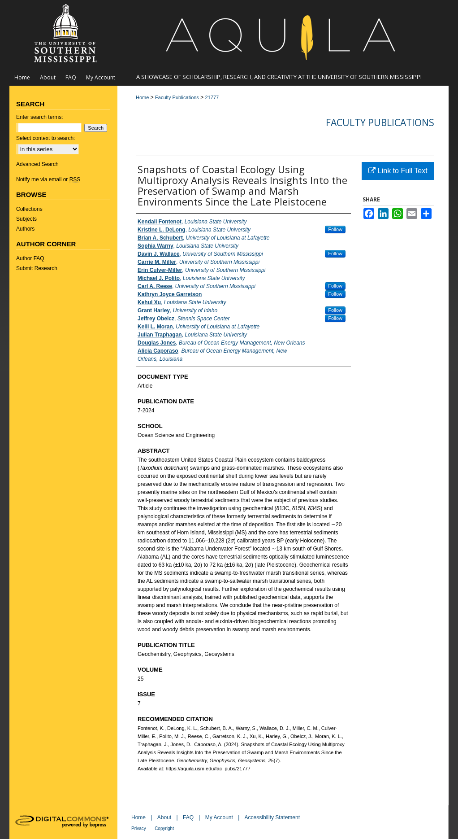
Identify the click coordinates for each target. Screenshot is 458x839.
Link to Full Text (397, 171)
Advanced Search (37, 164)
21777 (212, 97)
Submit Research (36, 268)
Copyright (164, 828)
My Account (219, 817)
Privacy (138, 828)
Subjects (26, 219)
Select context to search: (45, 138)
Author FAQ (30, 258)
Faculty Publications (177, 97)
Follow (335, 229)
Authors (25, 229)
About (164, 817)
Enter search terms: (39, 117)
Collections (29, 209)
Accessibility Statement (272, 817)
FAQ (188, 817)
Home (142, 97)
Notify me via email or (48, 179)
